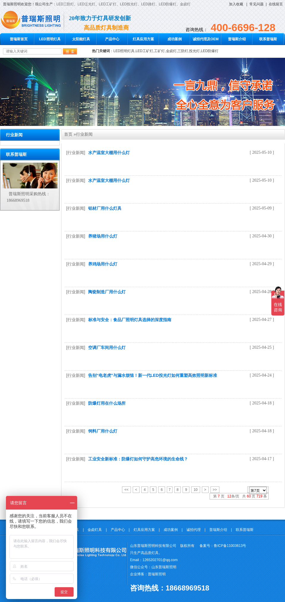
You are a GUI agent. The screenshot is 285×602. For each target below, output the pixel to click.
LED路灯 (148, 4)
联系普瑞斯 (268, 39)
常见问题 (256, 4)
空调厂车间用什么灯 (107, 347)
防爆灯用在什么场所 (107, 403)
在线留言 (276, 4)
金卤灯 (185, 4)
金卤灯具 (95, 530)
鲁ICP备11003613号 (230, 546)
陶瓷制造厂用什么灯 (107, 291)
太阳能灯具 (81, 39)
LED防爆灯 (167, 4)
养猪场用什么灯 (102, 236)
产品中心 (112, 39)
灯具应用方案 (143, 39)
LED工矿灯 (107, 4)
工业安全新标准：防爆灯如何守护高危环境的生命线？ (138, 459)
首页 (68, 134)
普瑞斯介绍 (237, 39)
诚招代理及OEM (205, 39)
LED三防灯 (65, 4)
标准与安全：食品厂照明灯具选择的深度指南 (129, 319)
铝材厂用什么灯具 (104, 208)
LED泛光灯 (86, 4)
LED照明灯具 (50, 39)
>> (215, 490)
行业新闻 (84, 134)
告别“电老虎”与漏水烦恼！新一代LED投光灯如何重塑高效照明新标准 (152, 375)
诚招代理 (193, 530)
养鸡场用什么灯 (102, 264)
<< (126, 490)
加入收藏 (236, 4)
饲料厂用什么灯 (102, 431)
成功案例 (174, 39)
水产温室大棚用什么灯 (109, 152)
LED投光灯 (128, 4)
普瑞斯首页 (19, 39)
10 (195, 490)
